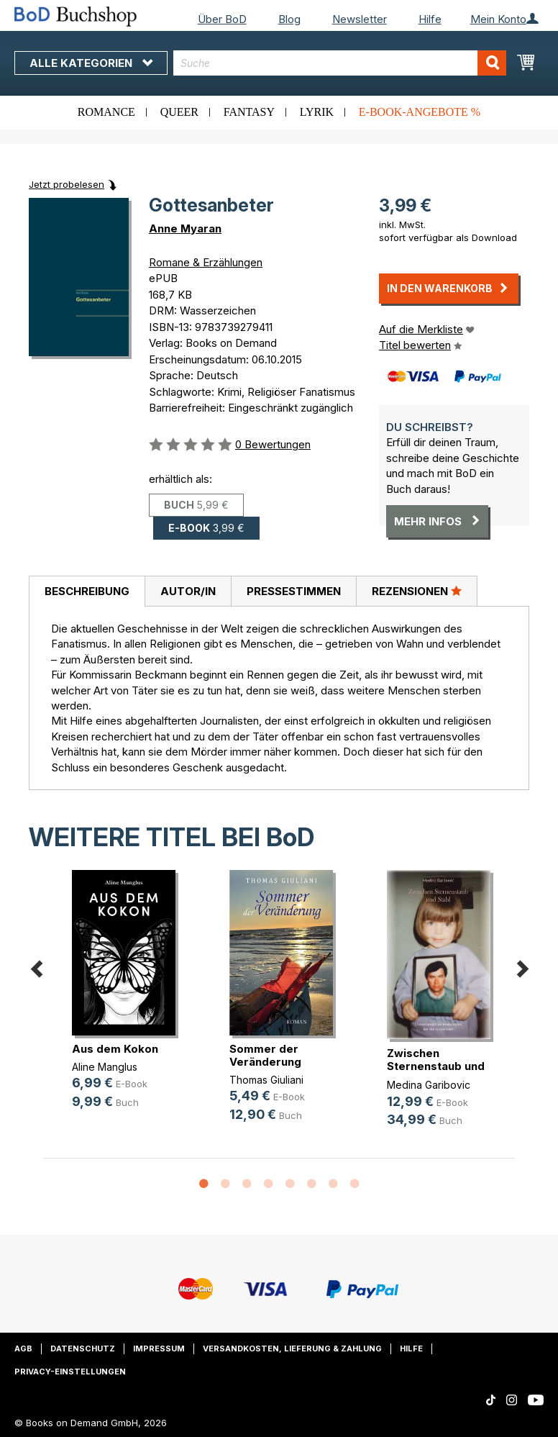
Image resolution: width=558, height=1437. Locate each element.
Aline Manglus (104, 1067)
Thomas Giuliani (266, 1080)
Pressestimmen (294, 591)
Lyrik (317, 112)
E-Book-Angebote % (419, 112)
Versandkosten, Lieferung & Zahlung (292, 1348)
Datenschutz (82, 1348)
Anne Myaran (185, 228)
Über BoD (222, 19)
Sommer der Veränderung (265, 1055)
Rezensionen (417, 591)
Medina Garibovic (428, 1085)
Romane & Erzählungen (205, 262)
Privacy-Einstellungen (70, 1371)
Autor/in (188, 591)
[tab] (87, 591)
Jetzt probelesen (66, 184)
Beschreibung (87, 591)
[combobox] (340, 63)
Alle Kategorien (90, 63)
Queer (179, 112)
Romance (106, 112)
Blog (289, 19)
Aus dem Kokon (115, 1049)
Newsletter (359, 19)
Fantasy (249, 112)
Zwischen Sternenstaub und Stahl (436, 1066)
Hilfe (430, 19)
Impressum (159, 1348)
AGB (23, 1348)
